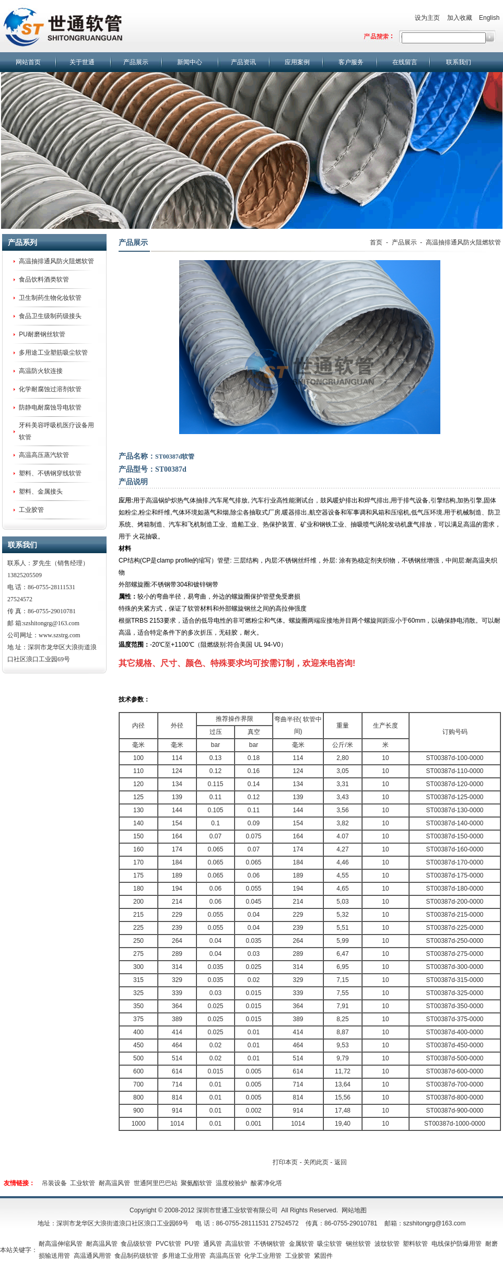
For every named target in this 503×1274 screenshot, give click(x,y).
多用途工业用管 (184, 1255)
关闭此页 (316, 1162)
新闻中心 (189, 62)
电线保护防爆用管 (456, 1243)
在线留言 (404, 62)
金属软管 (301, 1243)
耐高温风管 (114, 1183)
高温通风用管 (92, 1255)
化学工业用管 (263, 1255)
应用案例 (297, 62)
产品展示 (135, 62)
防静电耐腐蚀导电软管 (50, 407)
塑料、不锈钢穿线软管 (50, 473)
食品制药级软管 (136, 1255)
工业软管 (82, 1183)
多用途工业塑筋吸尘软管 (53, 352)
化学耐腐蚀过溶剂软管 (50, 389)
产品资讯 (243, 62)
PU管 (192, 1243)
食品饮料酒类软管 (44, 279)
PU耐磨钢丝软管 (42, 334)
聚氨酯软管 (196, 1183)
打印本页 (285, 1162)
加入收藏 (459, 17)
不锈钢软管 (269, 1243)
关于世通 (82, 62)
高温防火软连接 (41, 371)
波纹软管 (387, 1243)
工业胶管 (31, 509)
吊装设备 (54, 1183)
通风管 (212, 1243)
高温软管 (237, 1243)
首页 (376, 242)
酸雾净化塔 (266, 1183)
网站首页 (28, 62)
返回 (340, 1162)
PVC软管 (168, 1243)
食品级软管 (136, 1243)
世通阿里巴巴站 (156, 1183)
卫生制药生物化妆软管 (50, 297)
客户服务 (351, 62)
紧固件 (323, 1255)
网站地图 (354, 1210)
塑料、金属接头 (41, 491)
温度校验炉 (231, 1183)
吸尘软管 (329, 1243)
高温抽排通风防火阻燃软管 (56, 261)
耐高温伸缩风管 (61, 1243)
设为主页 (427, 17)
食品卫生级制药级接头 (50, 316)
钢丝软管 (358, 1243)
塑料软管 (415, 1243)
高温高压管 (225, 1255)
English (489, 17)
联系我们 (458, 62)
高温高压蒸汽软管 (44, 455)
